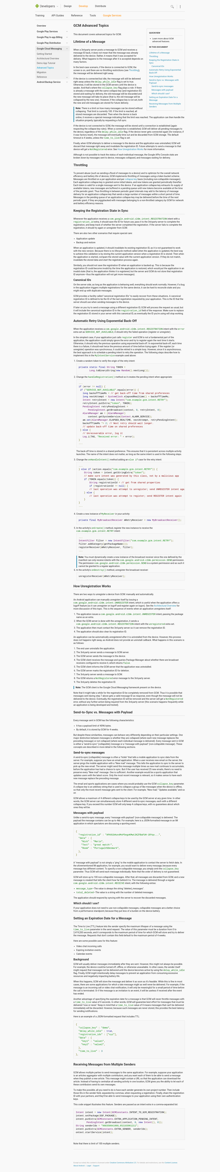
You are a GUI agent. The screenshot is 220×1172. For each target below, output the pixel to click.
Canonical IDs (158, 66)
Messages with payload (162, 90)
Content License (171, 1163)
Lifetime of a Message (159, 53)
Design (68, 6)
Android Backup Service (49, 82)
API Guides (58, 15)
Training (39, 15)
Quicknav (57, 6)
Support (96, 1166)
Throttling (153, 56)
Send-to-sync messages (163, 86)
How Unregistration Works (161, 76)
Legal (89, 1166)
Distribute (100, 6)
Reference (77, 15)
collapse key (131, 179)
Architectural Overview (165, 605)
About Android (79, 1166)
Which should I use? (161, 93)
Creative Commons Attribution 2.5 (123, 1163)
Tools (93, 15)
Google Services (112, 15)
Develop (83, 6)
